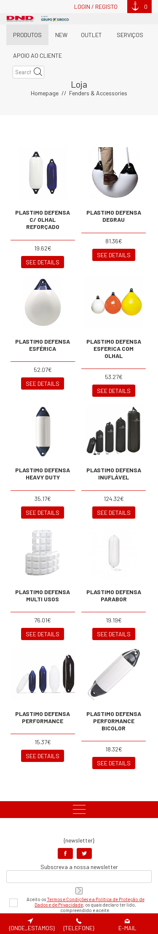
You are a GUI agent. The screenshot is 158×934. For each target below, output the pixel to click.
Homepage (45, 57)
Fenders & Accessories (98, 57)
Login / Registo (96, 6)
